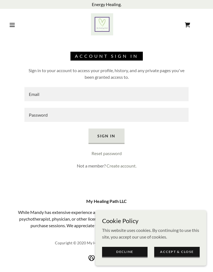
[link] (102, 24)
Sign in (106, 136)
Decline (124, 252)
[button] (12, 24)
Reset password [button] (107, 153)
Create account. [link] (121, 165)
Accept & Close (177, 252)
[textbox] (106, 94)
